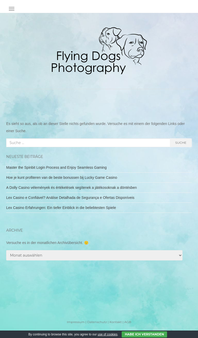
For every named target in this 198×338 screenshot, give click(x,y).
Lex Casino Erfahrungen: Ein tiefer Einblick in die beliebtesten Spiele (61, 208)
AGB (127, 322)
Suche (180, 143)
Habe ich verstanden (144, 334)
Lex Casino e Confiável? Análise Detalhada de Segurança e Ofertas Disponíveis (70, 198)
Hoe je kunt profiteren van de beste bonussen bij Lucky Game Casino (61, 177)
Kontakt (115, 322)
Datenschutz (97, 322)
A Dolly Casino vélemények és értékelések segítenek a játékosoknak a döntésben (71, 187)
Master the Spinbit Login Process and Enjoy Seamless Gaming (56, 167)
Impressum (76, 322)
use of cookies (108, 334)
